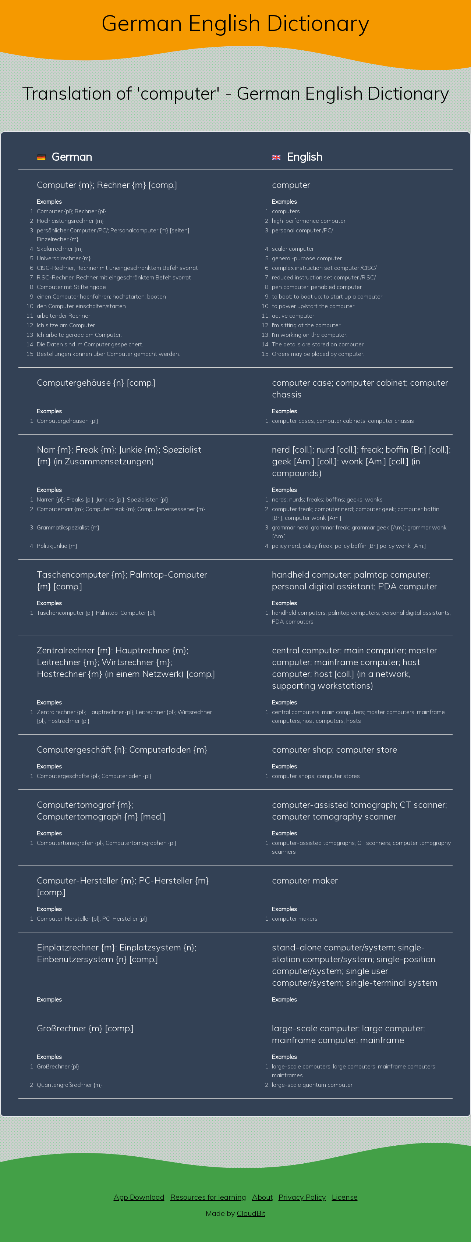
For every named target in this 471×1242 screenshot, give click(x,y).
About (262, 1197)
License (345, 1197)
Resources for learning (208, 1197)
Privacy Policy (302, 1197)
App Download (139, 1197)
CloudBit (251, 1213)
